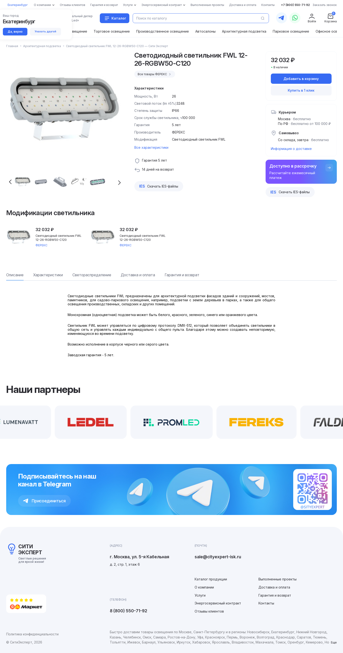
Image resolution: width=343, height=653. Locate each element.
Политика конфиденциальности (32, 634)
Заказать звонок (325, 5)
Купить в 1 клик (301, 90)
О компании (204, 587)
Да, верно (15, 32)
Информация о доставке (291, 149)
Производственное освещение (162, 31)
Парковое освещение (291, 31)
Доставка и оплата (274, 587)
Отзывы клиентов (209, 611)
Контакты (266, 603)
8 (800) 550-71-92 (128, 610)
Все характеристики (151, 147)
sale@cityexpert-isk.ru (218, 556)
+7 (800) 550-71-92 (295, 5)
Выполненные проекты (277, 579)
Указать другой (47, 31)
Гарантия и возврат (274, 595)
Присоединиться (44, 500)
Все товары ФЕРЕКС (155, 74)
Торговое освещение (112, 31)
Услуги (200, 595)
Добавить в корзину (301, 79)
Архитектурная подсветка (244, 31)
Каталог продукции (211, 579)
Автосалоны (205, 31)
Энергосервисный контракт (218, 603)
